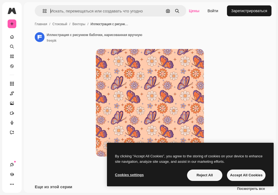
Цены (194, 11)
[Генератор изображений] (15, 103)
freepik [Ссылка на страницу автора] (51, 41)
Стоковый (59, 24)
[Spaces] (15, 93)
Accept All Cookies (246, 175)
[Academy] (12, 174)
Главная (41, 24)
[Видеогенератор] (15, 113)
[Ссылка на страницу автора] (40, 37)
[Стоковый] (12, 56)
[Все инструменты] (12, 83)
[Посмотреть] (12, 66)
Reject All (205, 175)
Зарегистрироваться (249, 11)
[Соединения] (12, 164)
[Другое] (12, 184)
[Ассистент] (15, 132)
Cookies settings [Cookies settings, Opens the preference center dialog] (129, 175)
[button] (42, 11)
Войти (212, 11)
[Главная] (12, 36)
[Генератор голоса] (15, 122)
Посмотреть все (251, 189)
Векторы (78, 24)
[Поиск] (12, 46)
